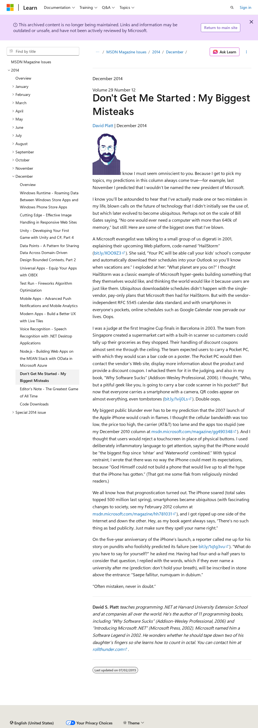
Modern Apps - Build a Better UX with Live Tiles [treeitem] (48, 317)
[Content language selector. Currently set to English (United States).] (32, 723)
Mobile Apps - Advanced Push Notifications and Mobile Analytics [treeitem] (49, 302)
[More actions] (246, 52)
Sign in (245, 7)
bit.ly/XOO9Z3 (107, 253)
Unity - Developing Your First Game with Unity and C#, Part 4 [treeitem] (47, 234)
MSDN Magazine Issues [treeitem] (31, 61)
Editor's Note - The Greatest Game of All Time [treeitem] (49, 392)
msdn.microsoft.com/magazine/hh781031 (132, 514)
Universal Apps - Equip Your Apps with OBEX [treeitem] (48, 271)
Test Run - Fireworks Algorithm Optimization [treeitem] (46, 287)
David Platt (103, 125)
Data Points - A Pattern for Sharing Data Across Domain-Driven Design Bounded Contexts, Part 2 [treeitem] (49, 252)
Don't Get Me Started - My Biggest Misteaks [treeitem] (43, 377)
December (174, 51)
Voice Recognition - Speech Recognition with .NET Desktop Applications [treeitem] (46, 335)
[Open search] (232, 7)
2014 (156, 51)
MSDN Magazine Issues (126, 51)
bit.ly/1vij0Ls (176, 399)
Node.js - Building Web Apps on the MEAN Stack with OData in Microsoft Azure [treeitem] (46, 358)
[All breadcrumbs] (97, 52)
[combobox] (43, 51)
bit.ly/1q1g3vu (212, 546)
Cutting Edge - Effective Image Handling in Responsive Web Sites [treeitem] (48, 218)
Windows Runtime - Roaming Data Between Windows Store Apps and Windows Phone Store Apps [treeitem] (49, 200)
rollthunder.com (108, 649)
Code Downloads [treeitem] (34, 404)
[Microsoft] (10, 7)
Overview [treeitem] (23, 78)
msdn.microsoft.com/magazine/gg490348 (192, 431)
